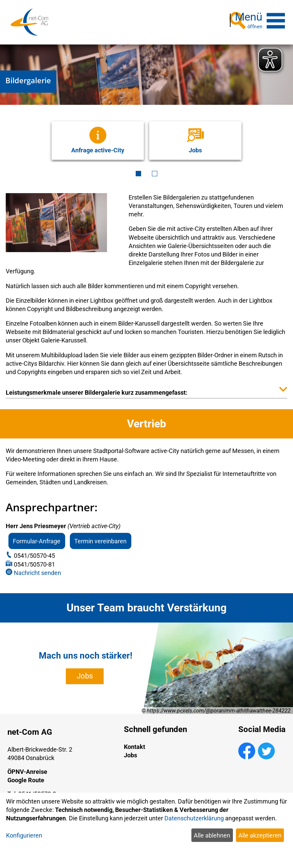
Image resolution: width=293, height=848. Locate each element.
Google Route (25, 777)
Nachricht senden (37, 569)
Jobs (85, 673)
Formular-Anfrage (36, 537)
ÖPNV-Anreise (27, 768)
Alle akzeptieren (260, 835)
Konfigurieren (24, 835)
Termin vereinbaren (100, 537)
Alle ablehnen (212, 835)
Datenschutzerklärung (194, 818)
